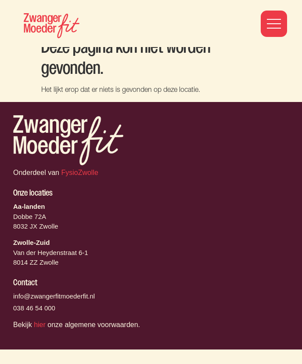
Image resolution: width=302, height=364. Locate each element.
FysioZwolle (79, 187)
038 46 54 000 (34, 322)
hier (40, 339)
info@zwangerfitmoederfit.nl (54, 310)
